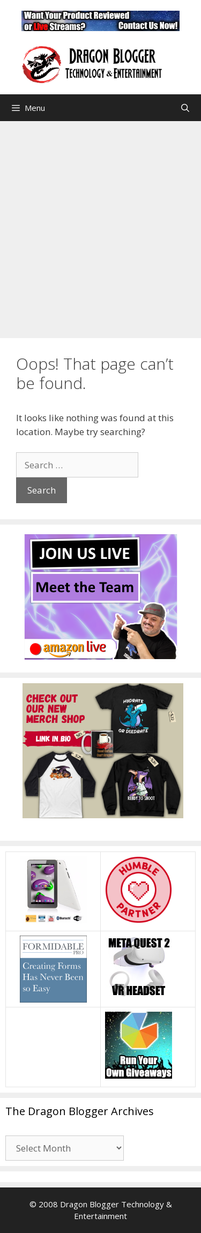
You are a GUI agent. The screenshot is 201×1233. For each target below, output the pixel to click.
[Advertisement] (100, 226)
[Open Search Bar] (185, 107)
